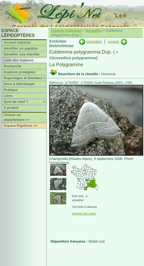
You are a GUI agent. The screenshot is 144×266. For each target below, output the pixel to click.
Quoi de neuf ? (24, 101)
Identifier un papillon (20, 48)
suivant (114, 42)
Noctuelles (94, 31)
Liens (8, 96)
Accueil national (16, 42)
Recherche (12, 66)
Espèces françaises (66, 31)
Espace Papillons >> (20, 126)
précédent (94, 42)
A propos (11, 108)
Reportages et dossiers (24, 78)
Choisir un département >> (16, 117)
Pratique (10, 90)
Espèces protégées (19, 72)
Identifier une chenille (21, 54)
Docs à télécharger (19, 84)
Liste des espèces (18, 60)
